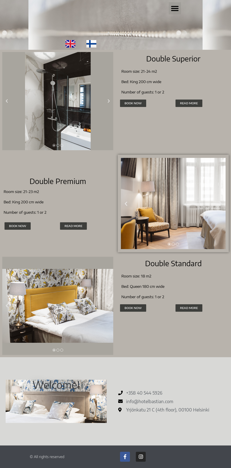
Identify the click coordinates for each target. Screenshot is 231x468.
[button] (175, 8)
